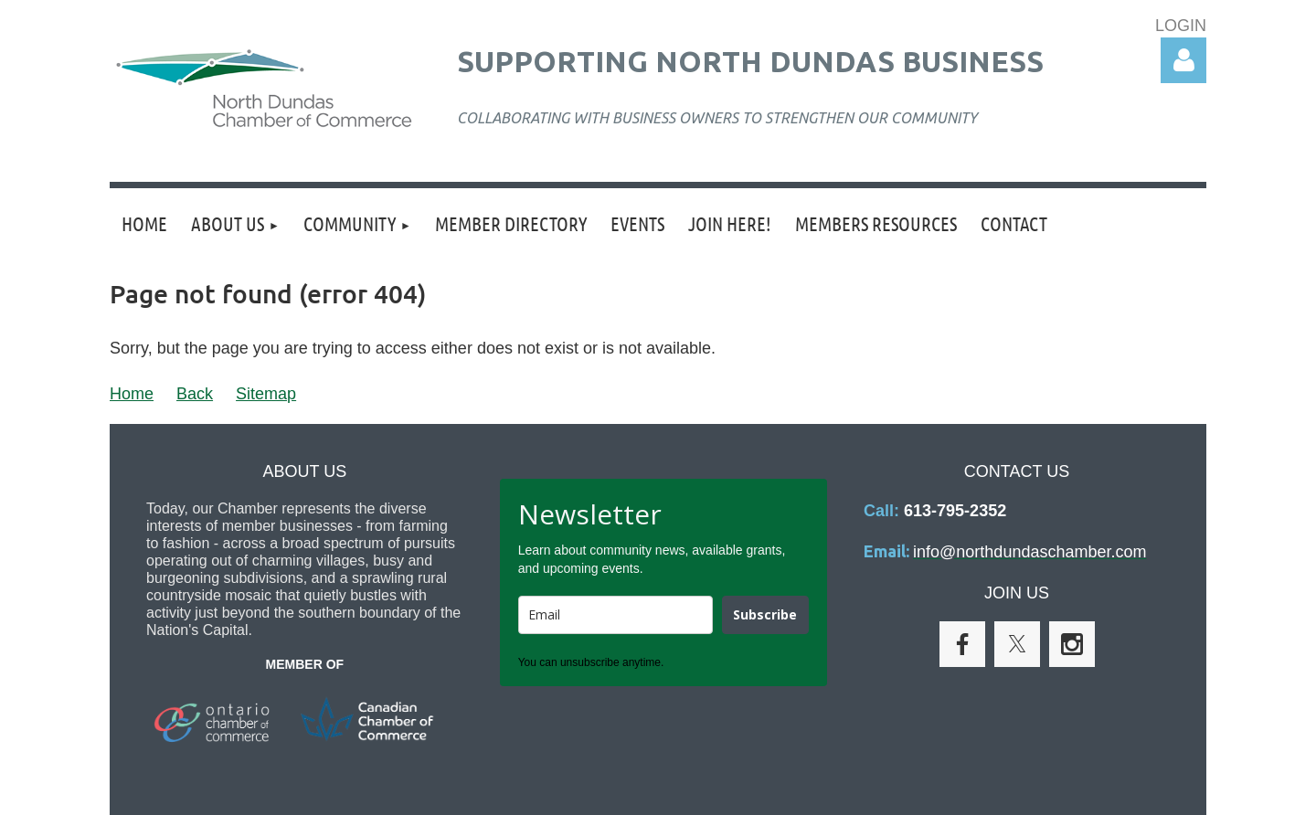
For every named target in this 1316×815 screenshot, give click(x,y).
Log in (1183, 60)
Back (194, 394)
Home (132, 394)
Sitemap (266, 394)
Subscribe (765, 614)
